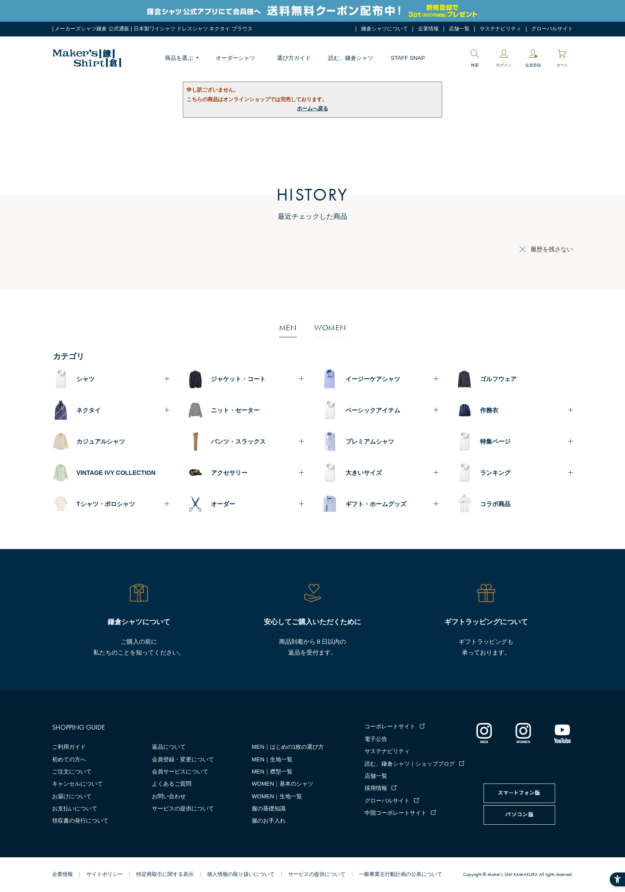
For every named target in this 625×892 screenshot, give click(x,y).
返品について (169, 747)
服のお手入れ (269, 820)
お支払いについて (74, 808)
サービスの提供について (183, 808)
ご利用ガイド (69, 747)
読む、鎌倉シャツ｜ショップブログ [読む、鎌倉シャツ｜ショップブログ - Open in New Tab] (410, 763)
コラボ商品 (495, 503)
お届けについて (72, 796)
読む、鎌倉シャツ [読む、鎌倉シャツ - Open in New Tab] (350, 58)
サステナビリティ (500, 29)
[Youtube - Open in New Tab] (562, 733)
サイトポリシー (104, 874)
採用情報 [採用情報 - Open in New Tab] (376, 788)
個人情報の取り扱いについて (241, 874)
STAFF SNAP (408, 58)
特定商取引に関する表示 (165, 874)
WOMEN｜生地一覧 (277, 796)
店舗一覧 (459, 29)
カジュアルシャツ (100, 441)
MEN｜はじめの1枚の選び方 (288, 747)
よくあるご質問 (171, 783)
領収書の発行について (80, 820)
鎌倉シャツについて (384, 29)
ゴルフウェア (498, 378)
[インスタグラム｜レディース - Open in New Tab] (523, 733)
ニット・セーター (235, 410)
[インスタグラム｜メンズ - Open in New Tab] (484, 733)
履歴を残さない (551, 249)
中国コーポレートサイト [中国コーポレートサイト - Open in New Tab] (396, 813)
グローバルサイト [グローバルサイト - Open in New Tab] (552, 29)
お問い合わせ (169, 796)
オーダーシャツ (235, 58)
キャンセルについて (77, 783)
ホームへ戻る (312, 108)
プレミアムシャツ (369, 441)
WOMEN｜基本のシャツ (282, 783)
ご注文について (72, 771)
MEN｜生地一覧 (272, 759)
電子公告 (376, 739)
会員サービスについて (180, 771)
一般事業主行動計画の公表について (400, 874)
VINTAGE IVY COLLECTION (115, 472)
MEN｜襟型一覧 (272, 771)
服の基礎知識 (269, 808)
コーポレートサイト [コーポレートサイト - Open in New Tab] (390, 726)
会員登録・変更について (183, 759)
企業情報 (428, 29)
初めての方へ (69, 759)
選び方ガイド (294, 58)
